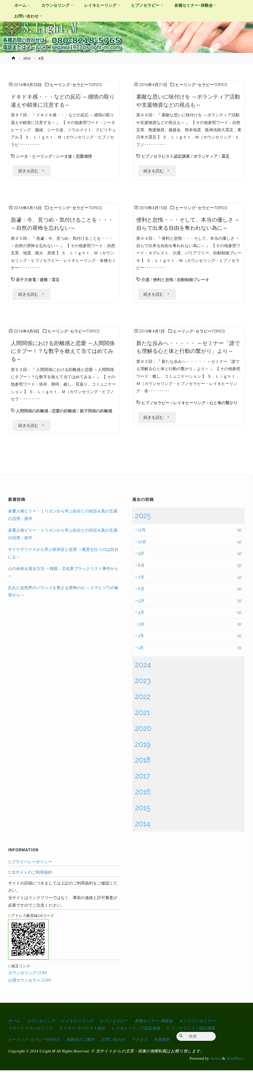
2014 (142, 830)
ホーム (14, 1027)
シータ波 (64, 156)
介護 (145, 281)
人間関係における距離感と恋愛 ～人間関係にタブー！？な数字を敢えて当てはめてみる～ (63, 355)
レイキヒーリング (189, 415)
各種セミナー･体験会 (161, 1027)
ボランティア (205, 156)
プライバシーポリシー (32, 868)
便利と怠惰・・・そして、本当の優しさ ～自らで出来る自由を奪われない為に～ (188, 226)
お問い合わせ (117, 1046)
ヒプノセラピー (155, 415)
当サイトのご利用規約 (32, 879)
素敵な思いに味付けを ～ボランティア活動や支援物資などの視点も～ (186, 100)
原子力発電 (26, 281)
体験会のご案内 (83, 1046)
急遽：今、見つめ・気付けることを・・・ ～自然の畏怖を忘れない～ (57, 226)
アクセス (144, 1046)
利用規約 (168, 1046)
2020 (143, 735)
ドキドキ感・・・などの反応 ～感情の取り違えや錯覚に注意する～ (63, 100)
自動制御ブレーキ (193, 281)
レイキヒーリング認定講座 (142, 1035)
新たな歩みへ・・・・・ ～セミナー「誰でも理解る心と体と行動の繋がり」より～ (188, 355)
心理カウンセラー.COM (29, 987)
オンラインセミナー (206, 1027)
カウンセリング (42, 1027)
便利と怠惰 (163, 281)
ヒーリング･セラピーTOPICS (76, 84)
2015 (142, 814)
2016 (26, 58)
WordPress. (235, 1065)
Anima (215, 1065)
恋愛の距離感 (64, 415)
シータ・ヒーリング (34, 156)
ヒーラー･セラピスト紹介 (86, 1035)
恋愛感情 (84, 156)
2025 (143, 522)
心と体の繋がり (223, 415)
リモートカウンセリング (31, 1035)
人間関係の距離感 (32, 415)
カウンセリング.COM (27, 979)
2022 (143, 703)
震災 (225, 156)
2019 (142, 751)
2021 (142, 719)
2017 (142, 782)
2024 (143, 671)
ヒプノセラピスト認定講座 (165, 156)
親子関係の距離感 (96, 415)
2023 (143, 687)
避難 (44, 281)
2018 (143, 766)
